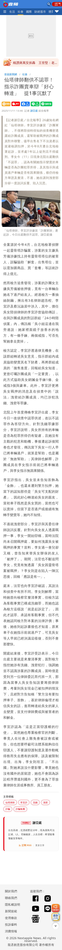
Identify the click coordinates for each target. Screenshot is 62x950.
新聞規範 (11, 911)
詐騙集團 (20, 809)
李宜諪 (23, 802)
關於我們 (11, 891)
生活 (12, 12)
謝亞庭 (34, 110)
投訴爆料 (11, 924)
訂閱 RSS (25, 845)
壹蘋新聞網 (10, 74)
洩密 (45, 802)
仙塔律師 (10, 802)
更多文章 (39, 845)
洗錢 (35, 802)
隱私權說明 (11, 904)
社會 (20, 12)
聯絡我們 (11, 898)
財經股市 (40, 12)
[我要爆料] (56, 908)
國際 (29, 12)
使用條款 (11, 918)
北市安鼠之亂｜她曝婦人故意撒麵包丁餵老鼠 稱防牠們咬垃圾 (35, 63)
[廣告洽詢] (56, 917)
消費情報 (11, 931)
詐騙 (7, 809)
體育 (51, 12)
